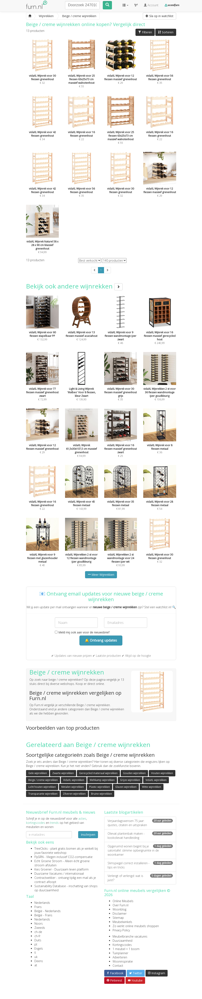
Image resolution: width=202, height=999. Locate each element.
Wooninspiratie (123, 961)
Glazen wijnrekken (126, 787)
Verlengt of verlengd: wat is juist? (140, 878)
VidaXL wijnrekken (73, 780)
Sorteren (165, 32)
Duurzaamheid (122, 941)
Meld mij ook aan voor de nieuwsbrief (82, 632)
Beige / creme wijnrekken (43, 780)
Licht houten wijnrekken (42, 787)
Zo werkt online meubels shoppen (136, 926)
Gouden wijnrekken (134, 773)
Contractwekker (44, 878)
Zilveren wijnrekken (74, 793)
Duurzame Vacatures (48, 873)
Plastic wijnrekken (99, 787)
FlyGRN (39, 857)
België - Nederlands (47, 911)
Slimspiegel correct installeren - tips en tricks (140, 865)
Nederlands (42, 903)
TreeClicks (41, 848)
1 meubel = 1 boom (126, 949)
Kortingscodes (122, 945)
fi (35, 953)
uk (36, 957)
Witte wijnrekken (151, 787)
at (35, 965)
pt (35, 944)
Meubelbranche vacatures (130, 936)
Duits (37, 940)
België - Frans (43, 915)
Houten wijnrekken (162, 773)
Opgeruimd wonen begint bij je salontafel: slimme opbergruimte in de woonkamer (140, 850)
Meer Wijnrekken (101, 575)
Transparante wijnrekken (43, 793)
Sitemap (118, 918)
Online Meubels (123, 901)
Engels (38, 948)
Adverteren (120, 957)
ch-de (38, 932)
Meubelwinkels (122, 922)
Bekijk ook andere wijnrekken (74, 286)
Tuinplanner (120, 953)
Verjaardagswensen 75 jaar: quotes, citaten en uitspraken (140, 823)
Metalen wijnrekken (72, 787)
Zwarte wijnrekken (63, 773)
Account (151, 5)
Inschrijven (88, 835)
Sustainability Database (50, 886)
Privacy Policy (121, 930)
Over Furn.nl (120, 905)
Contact (118, 966)
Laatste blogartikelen (123, 812)
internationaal (74, 873)
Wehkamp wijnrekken (102, 780)
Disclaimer (120, 913)
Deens (38, 961)
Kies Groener (43, 869)
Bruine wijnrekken (101, 793)
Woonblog (119, 909)
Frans (38, 907)
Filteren (145, 32)
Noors (38, 923)
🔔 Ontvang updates (101, 640)
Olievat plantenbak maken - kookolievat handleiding (140, 836)
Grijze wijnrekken (130, 780)
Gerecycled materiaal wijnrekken (98, 773)
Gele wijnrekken (37, 773)
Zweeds (39, 928)
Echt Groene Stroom (48, 861)
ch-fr (37, 936)
